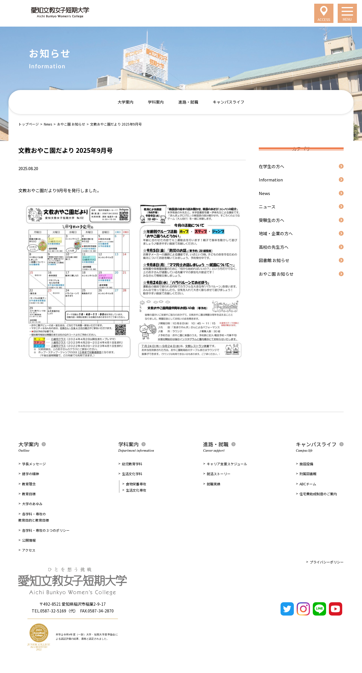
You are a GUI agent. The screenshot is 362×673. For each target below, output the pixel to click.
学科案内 (156, 102)
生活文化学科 (132, 473)
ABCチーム (307, 483)
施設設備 (306, 463)
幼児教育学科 (132, 463)
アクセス (28, 550)
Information (271, 180)
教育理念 (29, 483)
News (48, 123)
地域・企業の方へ (276, 233)
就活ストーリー (218, 473)
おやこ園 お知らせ (71, 123)
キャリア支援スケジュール (227, 463)
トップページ (28, 123)
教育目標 (29, 493)
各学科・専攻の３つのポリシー (46, 530)
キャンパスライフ (228, 102)
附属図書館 (307, 473)
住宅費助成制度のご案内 (318, 493)
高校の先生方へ (273, 247)
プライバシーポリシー (327, 562)
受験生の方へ (271, 220)
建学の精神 (30, 473)
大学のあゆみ (32, 503)
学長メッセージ (34, 463)
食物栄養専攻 (136, 483)
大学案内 (125, 102)
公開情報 (29, 540)
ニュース (267, 206)
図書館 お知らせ (274, 260)
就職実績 (213, 483)
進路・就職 (188, 102)
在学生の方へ (271, 166)
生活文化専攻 (136, 490)
